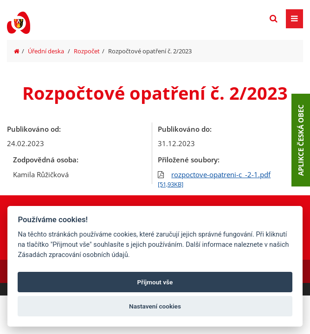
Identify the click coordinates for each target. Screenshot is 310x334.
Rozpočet (87, 51)
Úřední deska (46, 51)
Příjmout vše (155, 282)
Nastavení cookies (155, 306)
